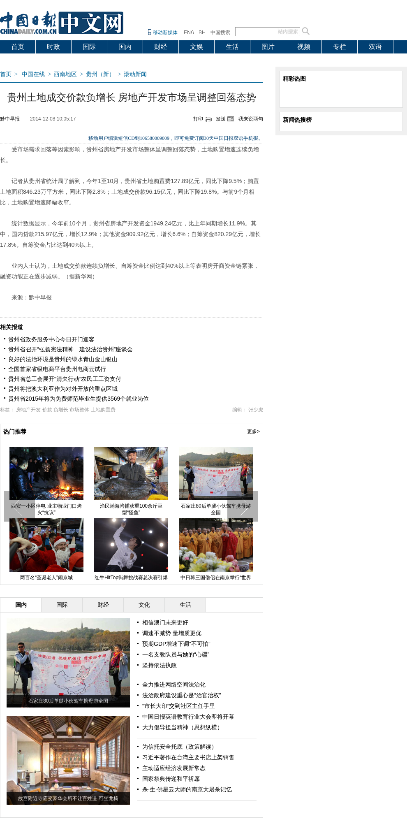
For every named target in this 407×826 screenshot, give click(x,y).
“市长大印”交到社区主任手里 (178, 706)
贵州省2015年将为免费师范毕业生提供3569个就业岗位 (78, 398)
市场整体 (79, 410)
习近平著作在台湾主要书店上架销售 (188, 757)
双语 (375, 46)
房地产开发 (28, 410)
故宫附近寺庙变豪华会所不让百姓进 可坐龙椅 (68, 798)
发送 (221, 119)
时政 (53, 46)
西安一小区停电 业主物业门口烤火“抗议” (46, 509)
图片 (268, 46)
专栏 (339, 46)
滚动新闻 (135, 74)
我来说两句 (250, 119)
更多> (253, 431)
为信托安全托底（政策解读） (179, 746)
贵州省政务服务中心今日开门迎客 (51, 339)
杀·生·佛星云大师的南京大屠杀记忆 (187, 789)
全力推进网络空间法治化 (174, 684)
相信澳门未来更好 (165, 622)
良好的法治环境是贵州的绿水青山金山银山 (63, 359)
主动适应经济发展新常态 (174, 768)
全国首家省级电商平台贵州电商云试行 (57, 369)
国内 (125, 46)
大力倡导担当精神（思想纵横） (182, 727)
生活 (232, 46)
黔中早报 (10, 119)
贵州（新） (100, 74)
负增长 (60, 410)
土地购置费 (103, 410)
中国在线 (33, 74)
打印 (198, 119)
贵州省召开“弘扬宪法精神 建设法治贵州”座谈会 (70, 349)
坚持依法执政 (159, 665)
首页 (17, 46)
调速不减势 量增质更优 (171, 633)
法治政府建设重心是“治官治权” (181, 695)
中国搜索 (220, 32)
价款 (47, 410)
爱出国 (21, 59)
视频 (303, 46)
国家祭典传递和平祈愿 (171, 778)
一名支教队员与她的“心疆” (175, 654)
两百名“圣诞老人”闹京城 (46, 577)
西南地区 (65, 74)
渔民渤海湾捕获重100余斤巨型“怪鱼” (131, 509)
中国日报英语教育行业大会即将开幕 (188, 716)
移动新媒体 (165, 32)
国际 (89, 46)
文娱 (196, 46)
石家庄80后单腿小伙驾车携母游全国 (215, 509)
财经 (160, 46)
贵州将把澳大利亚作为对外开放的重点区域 (63, 388)
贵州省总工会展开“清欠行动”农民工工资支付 (64, 379)
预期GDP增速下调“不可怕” (176, 643)
